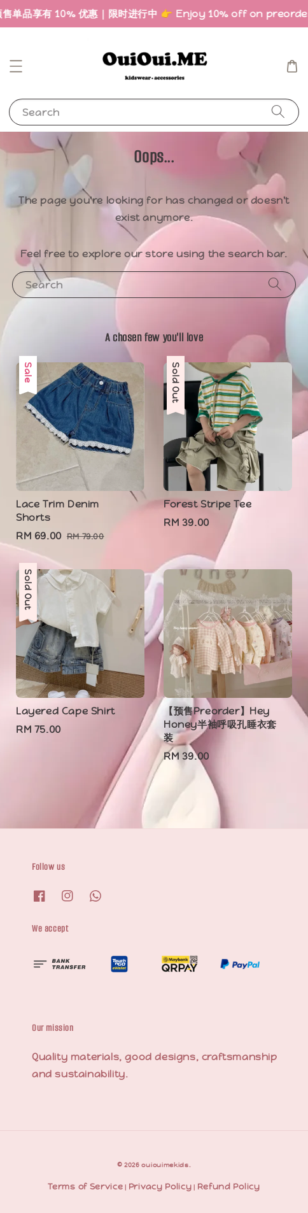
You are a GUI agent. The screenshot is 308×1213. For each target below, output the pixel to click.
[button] (16, 66)
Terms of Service (85, 1186)
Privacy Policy (160, 1186)
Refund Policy (228, 1186)
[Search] (278, 111)
